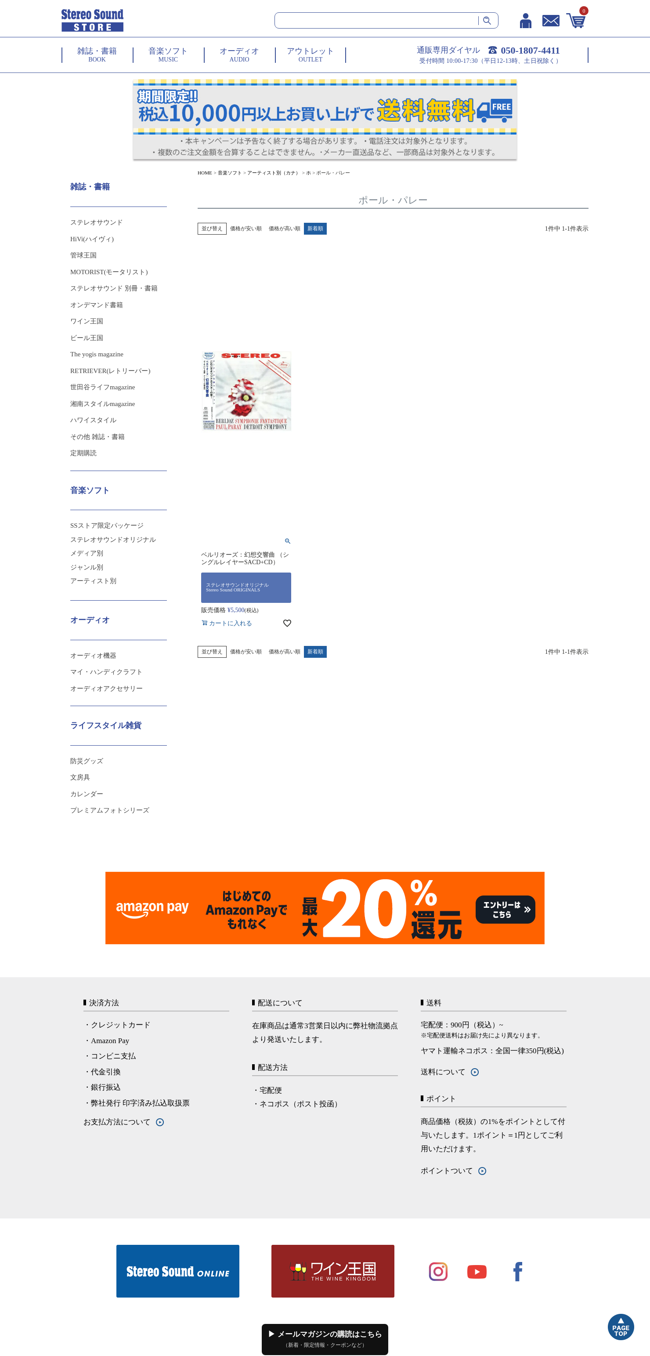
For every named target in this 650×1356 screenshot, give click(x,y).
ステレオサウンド (96, 222)
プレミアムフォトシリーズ (109, 810)
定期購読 (83, 453)
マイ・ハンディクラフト (106, 671)
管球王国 (83, 255)
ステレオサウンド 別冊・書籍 (114, 288)
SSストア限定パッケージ (107, 525)
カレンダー (86, 794)
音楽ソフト (230, 172)
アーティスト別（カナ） (273, 172)
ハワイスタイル (93, 420)
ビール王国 (86, 337)
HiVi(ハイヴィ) (92, 239)
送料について (443, 1072)
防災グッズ (86, 761)
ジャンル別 (86, 567)
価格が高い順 (284, 228)
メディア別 (86, 553)
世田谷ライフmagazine (102, 387)
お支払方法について (117, 1122)
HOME (205, 172)
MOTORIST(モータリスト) (109, 272)
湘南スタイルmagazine (102, 403)
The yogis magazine (96, 354)
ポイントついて (447, 1171)
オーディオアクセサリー (106, 688)
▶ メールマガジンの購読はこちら (325, 1339)
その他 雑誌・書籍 (97, 436)
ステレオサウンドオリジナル (113, 539)
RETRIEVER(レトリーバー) (110, 370)
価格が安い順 (246, 228)
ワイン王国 (86, 321)
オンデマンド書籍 (96, 304)
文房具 (80, 777)
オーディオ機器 (93, 655)
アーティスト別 (93, 580)
